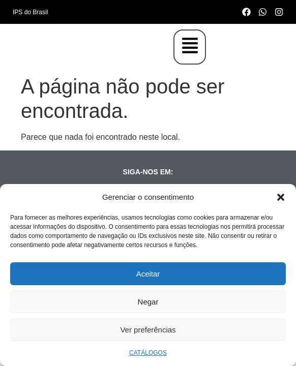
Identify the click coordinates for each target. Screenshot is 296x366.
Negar (148, 301)
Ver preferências (147, 329)
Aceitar (148, 273)
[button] (281, 197)
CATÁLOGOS (148, 352)
